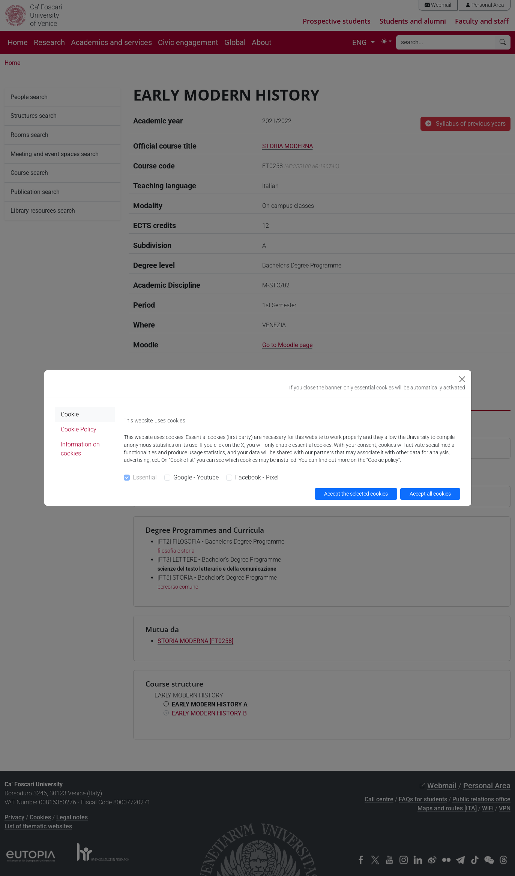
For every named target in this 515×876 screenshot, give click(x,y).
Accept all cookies (430, 494)
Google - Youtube (196, 477)
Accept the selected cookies (356, 494)
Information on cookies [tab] (80, 449)
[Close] (462, 379)
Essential (145, 477)
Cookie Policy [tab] (78, 429)
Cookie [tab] (70, 414)
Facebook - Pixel (257, 477)
